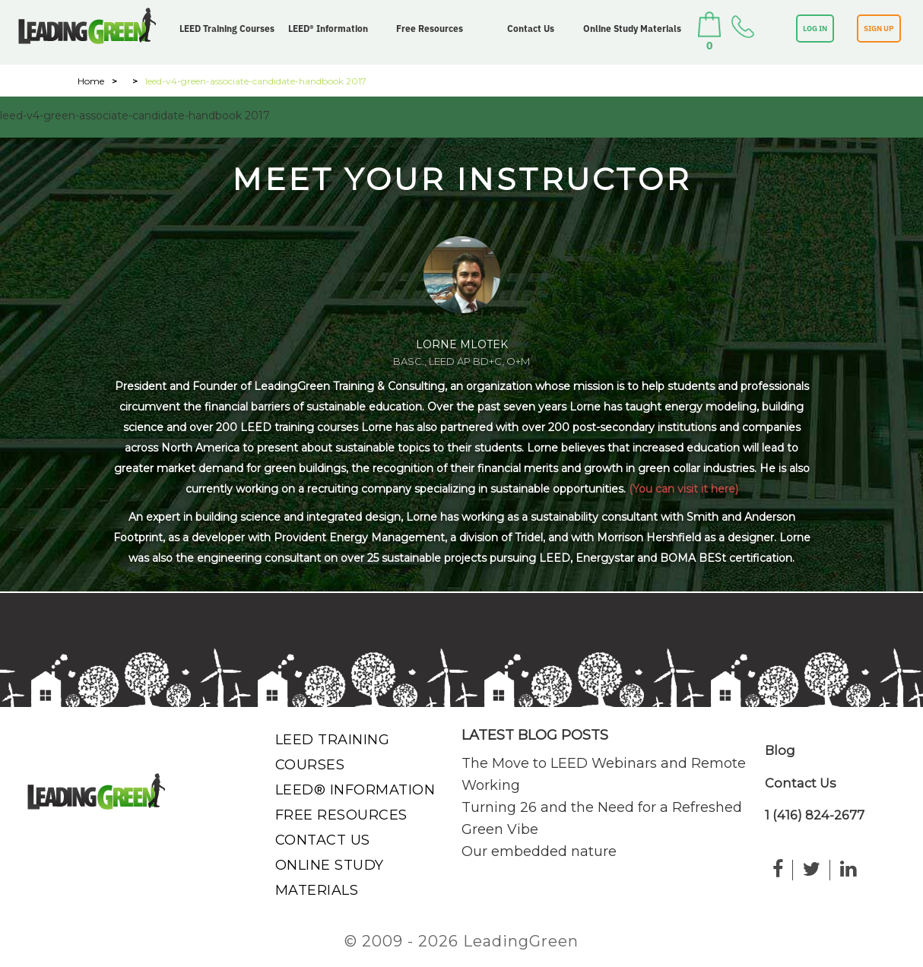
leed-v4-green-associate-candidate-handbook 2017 (135, 115)
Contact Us (530, 28)
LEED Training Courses (226, 28)
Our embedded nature (539, 851)
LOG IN (815, 28)
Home (91, 81)
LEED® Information (328, 28)
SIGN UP (879, 28)
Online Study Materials (632, 28)
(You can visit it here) (683, 489)
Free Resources (429, 28)
